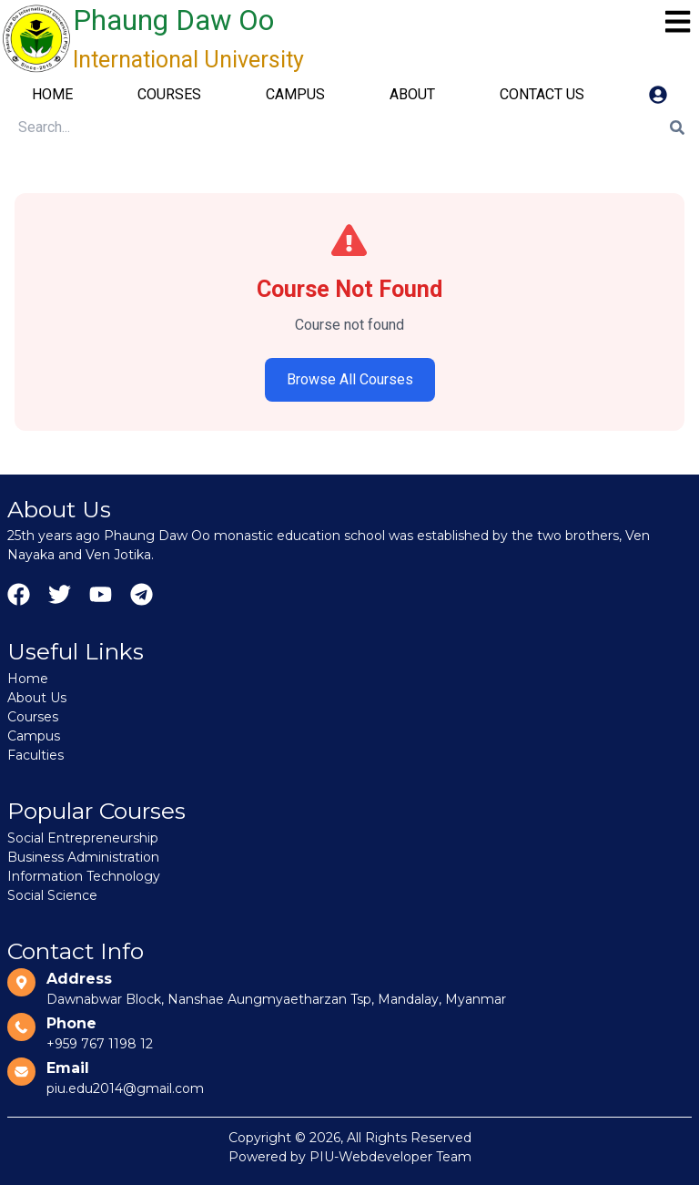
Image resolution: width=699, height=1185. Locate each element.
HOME (52, 94)
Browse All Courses (350, 379)
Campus (33, 736)
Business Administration (83, 857)
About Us (36, 698)
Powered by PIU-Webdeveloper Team (349, 1157)
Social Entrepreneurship (82, 838)
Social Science (52, 895)
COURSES (169, 94)
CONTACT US (542, 94)
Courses (32, 717)
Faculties (35, 755)
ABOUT (412, 94)
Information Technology (83, 876)
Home (27, 678)
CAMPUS (295, 94)
